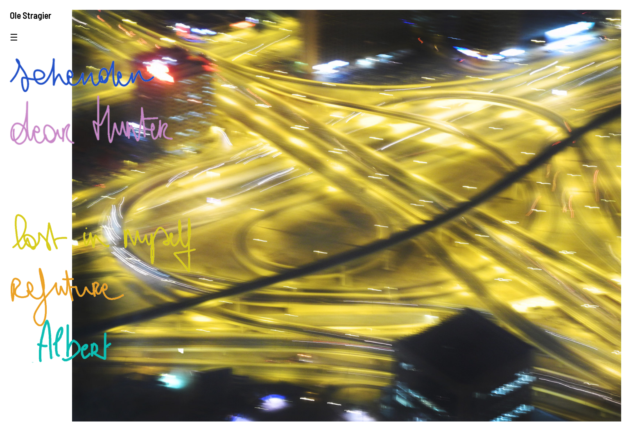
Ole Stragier (30, 15)
